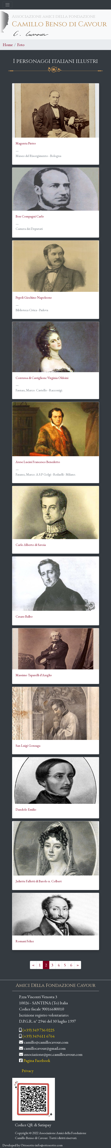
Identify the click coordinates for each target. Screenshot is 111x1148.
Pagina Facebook (36, 1060)
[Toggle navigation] (7, 4)
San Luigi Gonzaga (28, 745)
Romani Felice (25, 941)
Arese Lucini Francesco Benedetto (38, 462)
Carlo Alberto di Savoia (31, 545)
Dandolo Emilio (26, 809)
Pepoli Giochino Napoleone (34, 297)
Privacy (27, 1070)
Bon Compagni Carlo (30, 216)
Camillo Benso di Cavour (59, 24)
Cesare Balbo (24, 616)
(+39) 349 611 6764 (38, 1036)
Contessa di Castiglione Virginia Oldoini (42, 378)
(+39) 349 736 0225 (38, 1030)
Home (8, 44)
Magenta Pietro (26, 143)
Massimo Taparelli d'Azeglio (34, 675)
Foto (20, 44)
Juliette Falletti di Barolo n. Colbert (39, 881)
